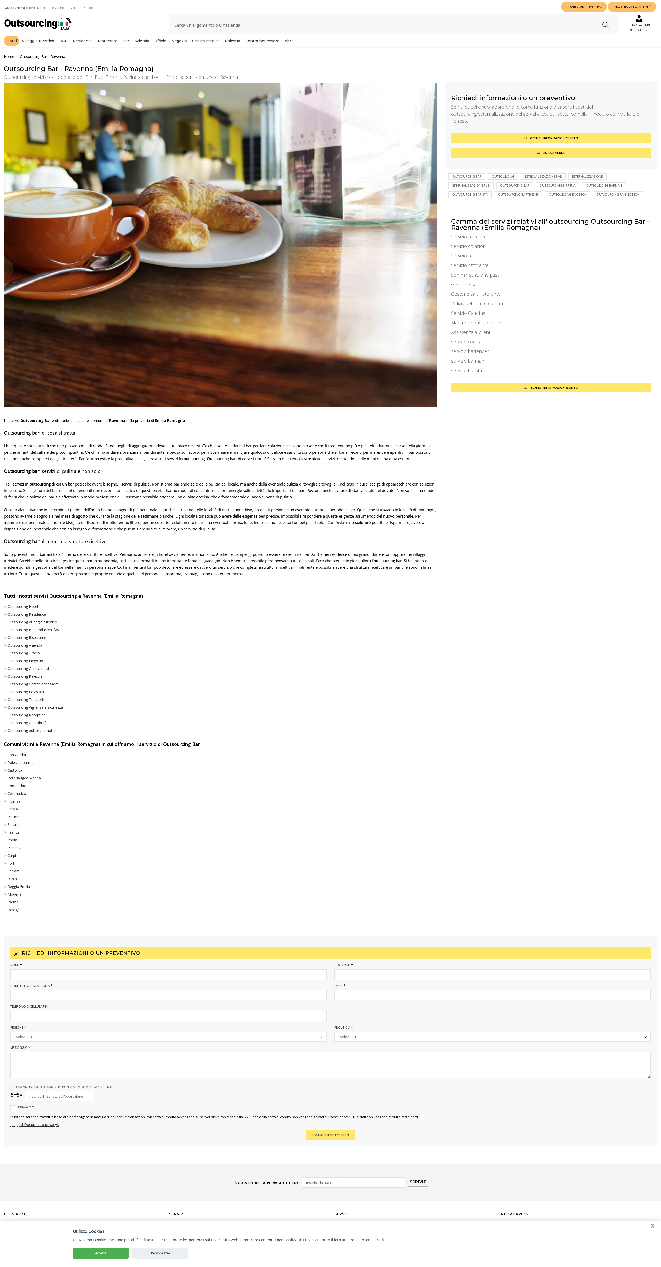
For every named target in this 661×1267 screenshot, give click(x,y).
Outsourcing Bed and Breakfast (33, 629)
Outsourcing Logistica (25, 691)
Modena (14, 894)
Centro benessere (262, 40)
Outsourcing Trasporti (25, 699)
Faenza (13, 832)
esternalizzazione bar (543, 176)
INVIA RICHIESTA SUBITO (330, 1135)
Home (9, 56)
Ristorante (107, 40)
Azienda (141, 40)
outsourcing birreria (558, 185)
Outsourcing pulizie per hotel (31, 730)
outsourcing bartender (518, 194)
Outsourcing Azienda (24, 645)
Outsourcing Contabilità (27, 722)
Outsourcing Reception (26, 715)
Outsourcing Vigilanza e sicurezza (35, 707)
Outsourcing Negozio (25, 660)
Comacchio (16, 785)
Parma (13, 902)
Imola (12, 840)
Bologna (14, 909)
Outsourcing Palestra (25, 676)
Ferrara (13, 871)
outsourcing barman (604, 185)
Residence (83, 40)
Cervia (12, 809)
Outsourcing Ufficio (23, 653)
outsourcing (503, 176)
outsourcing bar (514, 185)
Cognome (343, 965)
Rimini (12, 878)
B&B (63, 40)
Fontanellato (18, 754)
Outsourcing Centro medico (30, 668)
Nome (16, 965)
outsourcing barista (470, 194)
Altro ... (291, 40)
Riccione (14, 816)
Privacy (26, 1107)
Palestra (232, 40)
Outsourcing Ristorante (26, 637)
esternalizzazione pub (471, 185)
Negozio (179, 40)
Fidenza (13, 801)
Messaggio (20, 1047)
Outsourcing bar (467, 176)
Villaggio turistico (38, 40)
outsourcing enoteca (567, 194)
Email (340, 986)
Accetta (100, 1253)
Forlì (11, 863)
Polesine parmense (23, 762)
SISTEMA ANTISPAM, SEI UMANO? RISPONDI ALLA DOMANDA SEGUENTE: (62, 1087)
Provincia (343, 1027)
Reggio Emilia (18, 886)
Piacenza (14, 847)
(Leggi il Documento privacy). (34, 1124)
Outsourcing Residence (26, 614)
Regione (18, 1027)
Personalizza (160, 1253)
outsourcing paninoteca (617, 194)
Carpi (11, 855)
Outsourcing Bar (33, 56)
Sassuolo (15, 824)
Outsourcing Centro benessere (33, 684)
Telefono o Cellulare (29, 1006)
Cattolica (14, 770)
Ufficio (160, 40)
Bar (126, 40)
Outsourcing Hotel (22, 606)
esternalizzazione (587, 176)
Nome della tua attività (31, 986)
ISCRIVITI (418, 1181)
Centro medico (206, 40)
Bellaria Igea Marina (24, 778)
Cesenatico (16, 793)
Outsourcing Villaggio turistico (32, 622)
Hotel (11, 40)
